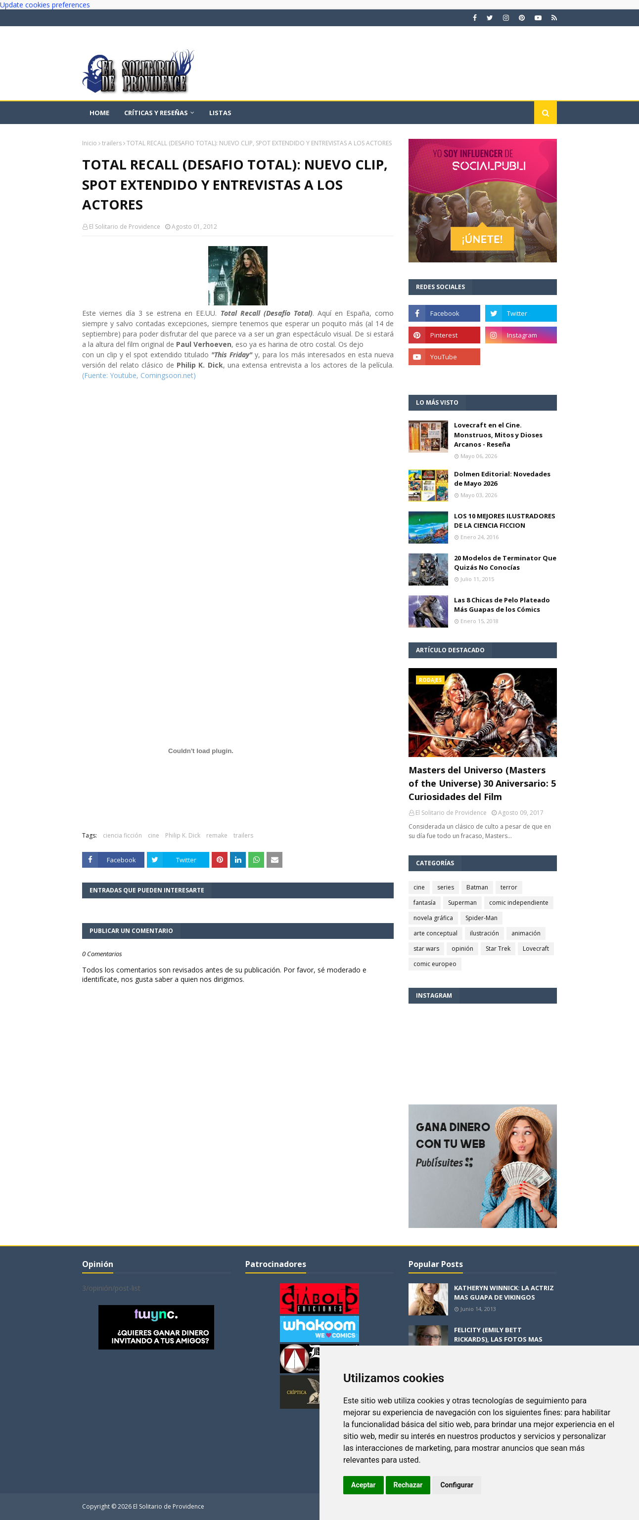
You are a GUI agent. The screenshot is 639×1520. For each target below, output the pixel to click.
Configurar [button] (456, 1485)
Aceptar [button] (363, 1485)
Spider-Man (481, 918)
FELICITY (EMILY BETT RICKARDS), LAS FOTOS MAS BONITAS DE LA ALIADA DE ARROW (498, 1344)
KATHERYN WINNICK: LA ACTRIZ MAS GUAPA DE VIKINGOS (504, 1292)
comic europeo (434, 964)
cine (153, 835)
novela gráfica (433, 918)
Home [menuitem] (99, 112)
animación (526, 933)
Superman (462, 902)
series (445, 887)
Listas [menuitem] (220, 112)
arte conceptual (435, 933)
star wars (426, 948)
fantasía (424, 902)
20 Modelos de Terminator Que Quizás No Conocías (505, 562)
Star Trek (498, 948)
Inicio (89, 143)
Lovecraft (536, 948)
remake (217, 835)
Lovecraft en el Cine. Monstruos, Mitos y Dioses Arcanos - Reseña (498, 435)
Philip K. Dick (182, 835)
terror (509, 887)
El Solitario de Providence (124, 226)
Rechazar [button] (408, 1485)
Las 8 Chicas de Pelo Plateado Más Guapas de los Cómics (502, 604)
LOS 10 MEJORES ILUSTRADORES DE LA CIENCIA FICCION (504, 520)
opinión (462, 948)
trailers (112, 143)
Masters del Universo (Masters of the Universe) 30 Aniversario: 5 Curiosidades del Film (482, 783)
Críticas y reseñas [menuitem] (156, 112)
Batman (477, 887)
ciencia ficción (122, 835)
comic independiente (518, 902)
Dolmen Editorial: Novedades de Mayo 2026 (502, 478)
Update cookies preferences (45, 4)
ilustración (484, 933)
